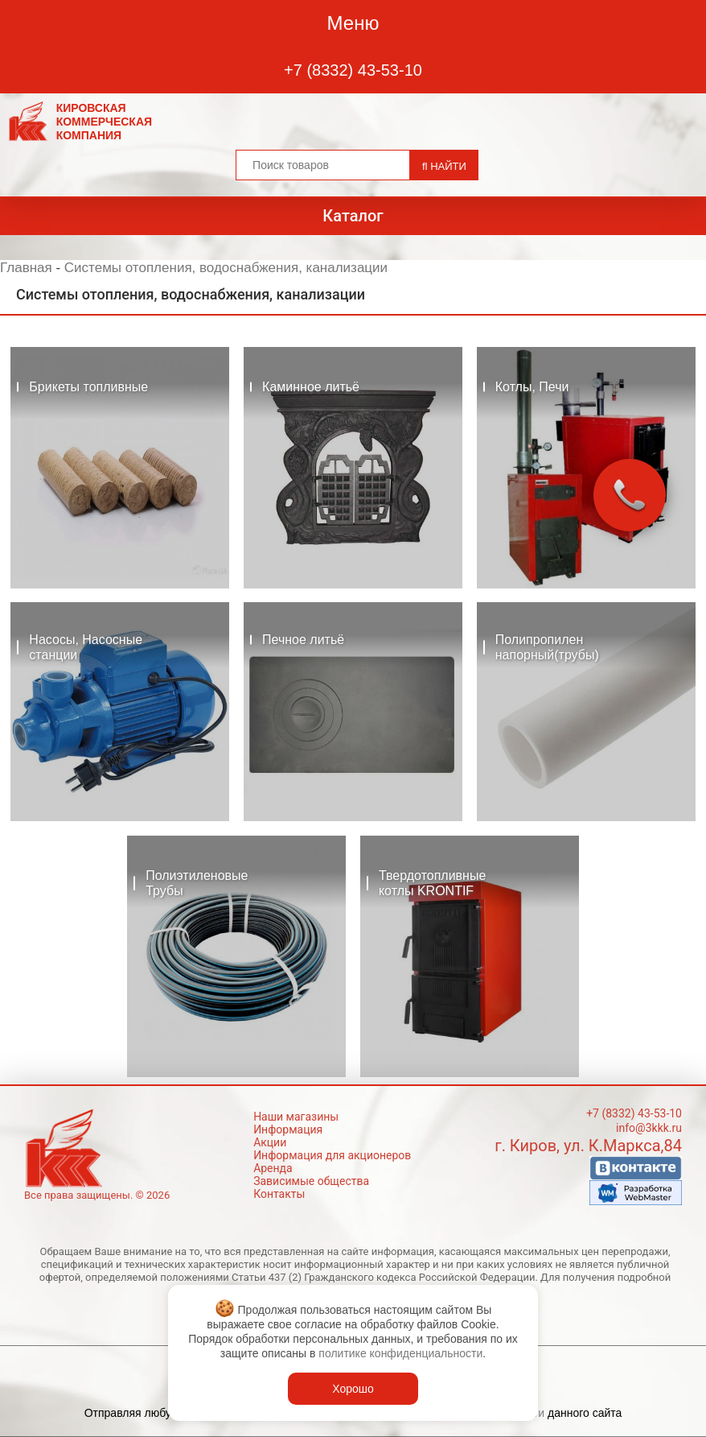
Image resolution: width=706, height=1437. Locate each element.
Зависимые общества (311, 1181)
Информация (287, 1129)
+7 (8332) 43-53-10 (353, 70)
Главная (26, 267)
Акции (269, 1142)
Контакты (279, 1193)
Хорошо (353, 1388)
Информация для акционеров (332, 1155)
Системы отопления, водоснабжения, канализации (226, 267)
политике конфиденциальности (400, 1353)
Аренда (273, 1168)
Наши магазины (296, 1116)
